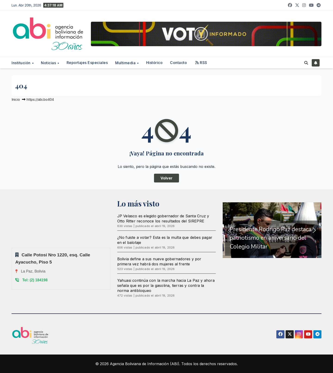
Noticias (49, 63)
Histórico (154, 62)
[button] (306, 63)
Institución (21, 63)
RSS (201, 62)
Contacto (178, 62)
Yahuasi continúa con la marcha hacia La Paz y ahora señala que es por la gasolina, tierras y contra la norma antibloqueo (166, 285)
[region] (272, 230)
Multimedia (126, 63)
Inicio (16, 99)
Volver (166, 178)
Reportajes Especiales (87, 62)
